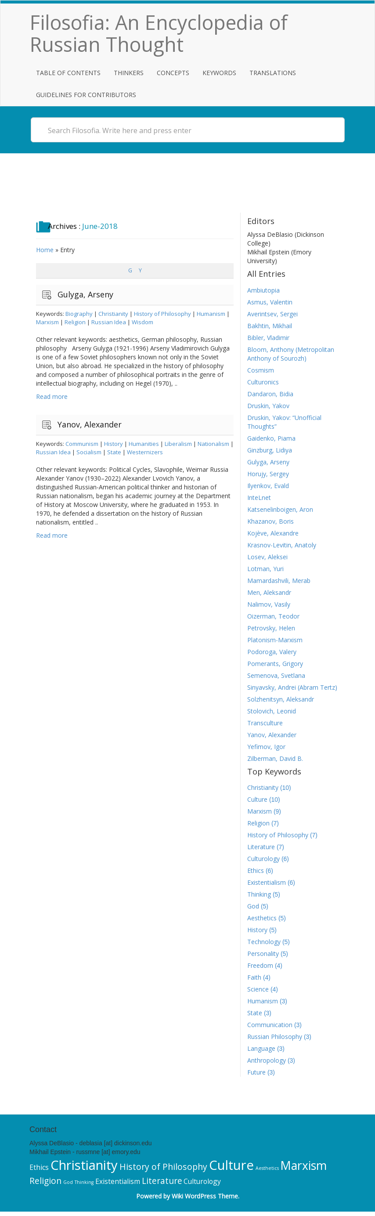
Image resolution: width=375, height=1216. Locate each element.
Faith (254, 977)
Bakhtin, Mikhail (269, 326)
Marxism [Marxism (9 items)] (303, 1165)
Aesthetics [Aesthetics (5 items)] (267, 1168)
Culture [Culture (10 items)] (231, 1165)
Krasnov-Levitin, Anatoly (281, 545)
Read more (52, 396)
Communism (81, 444)
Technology (264, 941)
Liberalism (178, 444)
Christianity (113, 314)
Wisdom (142, 322)
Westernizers (145, 452)
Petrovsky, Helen (271, 628)
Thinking (259, 894)
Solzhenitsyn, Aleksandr (280, 699)
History (113, 444)
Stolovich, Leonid (271, 711)
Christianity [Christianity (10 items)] (84, 1165)
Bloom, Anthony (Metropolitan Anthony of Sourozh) (290, 353)
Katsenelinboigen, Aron (280, 509)
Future (256, 1072)
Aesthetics (262, 918)
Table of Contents (68, 73)
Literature (261, 847)
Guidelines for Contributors (86, 94)
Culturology (263, 858)
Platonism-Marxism (275, 640)
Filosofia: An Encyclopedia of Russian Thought (159, 33)
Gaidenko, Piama (271, 438)
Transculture (265, 723)
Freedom (260, 965)
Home (45, 250)
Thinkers (129, 73)
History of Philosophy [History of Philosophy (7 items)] (163, 1167)
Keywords (219, 73)
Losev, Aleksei (267, 557)
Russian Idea (108, 322)
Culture (257, 799)
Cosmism (260, 370)
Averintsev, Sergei (272, 314)
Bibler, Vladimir (268, 337)
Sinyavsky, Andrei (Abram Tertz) (292, 687)
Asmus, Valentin (269, 302)
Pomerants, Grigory (275, 663)
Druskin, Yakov (268, 406)
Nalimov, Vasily (268, 604)
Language (261, 1048)
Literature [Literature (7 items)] (162, 1181)
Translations (272, 73)
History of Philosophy (162, 314)
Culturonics (263, 382)
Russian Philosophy (274, 1036)
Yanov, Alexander (90, 424)
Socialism (88, 452)
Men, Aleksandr (269, 592)
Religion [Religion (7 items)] (45, 1181)
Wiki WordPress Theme (205, 1196)
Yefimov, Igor (266, 746)
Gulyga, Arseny (85, 294)
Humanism (211, 314)
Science (258, 989)
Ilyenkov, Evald (268, 485)
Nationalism (213, 444)
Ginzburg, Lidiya (269, 450)
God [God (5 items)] (68, 1182)
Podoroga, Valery (271, 652)
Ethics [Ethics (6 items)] (39, 1167)
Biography (79, 314)
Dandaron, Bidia (270, 394)
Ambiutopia (263, 290)
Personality (263, 953)
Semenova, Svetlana (276, 675)
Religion (75, 322)
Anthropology (266, 1060)
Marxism (47, 322)
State (114, 452)
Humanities (144, 444)
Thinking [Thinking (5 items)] (84, 1182)
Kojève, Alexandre (273, 533)
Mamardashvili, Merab (278, 580)
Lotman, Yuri (265, 569)
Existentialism (266, 882)
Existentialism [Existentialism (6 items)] (117, 1181)
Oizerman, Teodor (273, 616)
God (253, 906)
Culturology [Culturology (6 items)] (202, 1181)
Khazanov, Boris (270, 521)
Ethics (255, 870)
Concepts (173, 73)
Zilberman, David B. (275, 758)
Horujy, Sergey (268, 474)
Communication (269, 1025)
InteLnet (259, 497)
